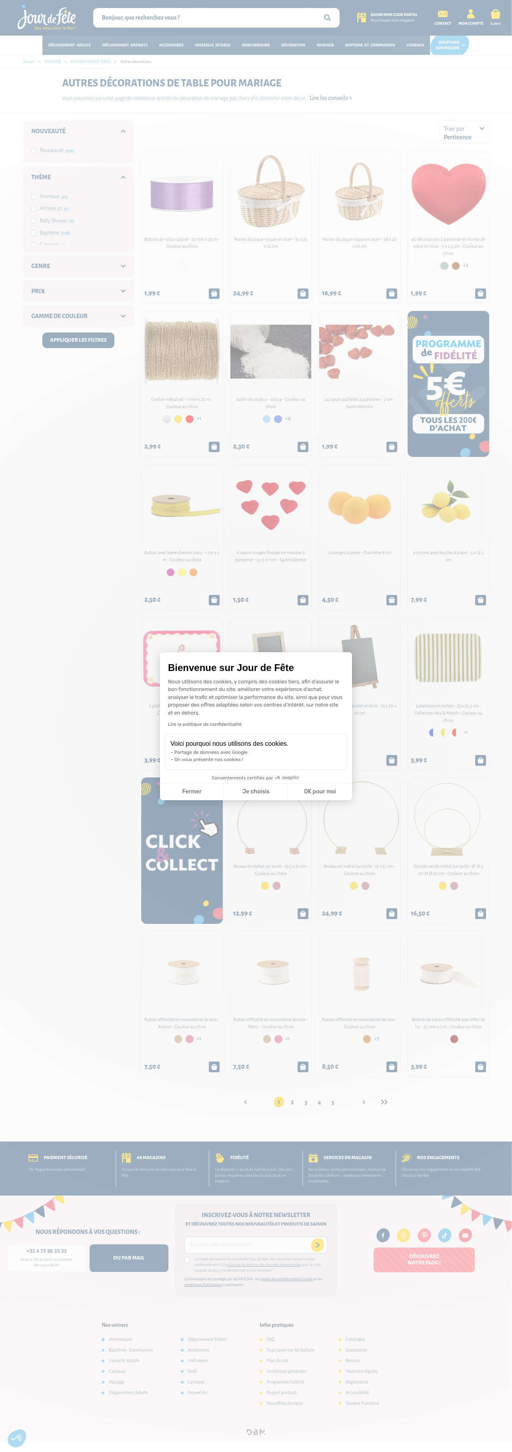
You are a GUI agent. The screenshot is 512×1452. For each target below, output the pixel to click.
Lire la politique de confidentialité (205, 724)
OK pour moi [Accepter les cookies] (320, 791)
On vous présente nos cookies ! (208, 759)
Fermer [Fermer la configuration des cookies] (192, 791)
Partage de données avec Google (211, 752)
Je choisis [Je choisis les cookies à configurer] (256, 791)
